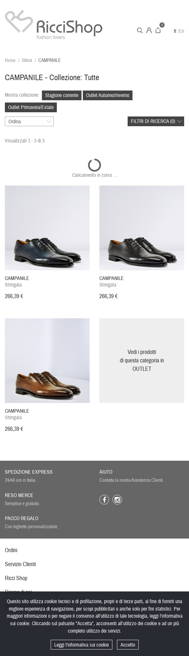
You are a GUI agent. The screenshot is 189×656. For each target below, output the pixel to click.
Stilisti (27, 60)
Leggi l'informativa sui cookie (81, 645)
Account (149, 30)
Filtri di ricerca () (153, 121)
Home (10, 60)
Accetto (127, 645)
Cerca (140, 30)
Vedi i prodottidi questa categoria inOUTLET (142, 360)
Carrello (158, 30)
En (181, 31)
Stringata (17, 281)
